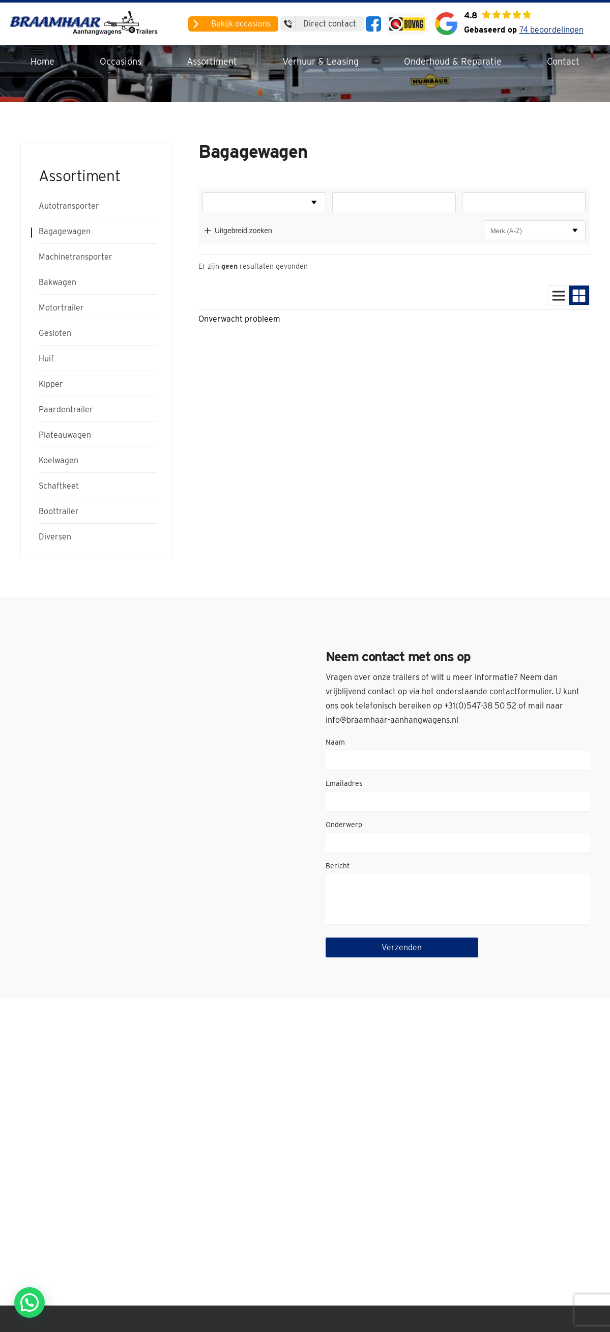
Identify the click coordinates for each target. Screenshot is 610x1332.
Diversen (55, 537)
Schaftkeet (59, 486)
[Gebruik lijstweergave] (558, 295)
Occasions (120, 61)
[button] (29, 1302)
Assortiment (212, 61)
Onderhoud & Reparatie (453, 61)
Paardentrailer (66, 410)
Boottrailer (59, 511)
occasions (229, 24)
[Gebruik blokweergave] (579, 295)
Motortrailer (61, 308)
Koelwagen (58, 461)
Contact (563, 61)
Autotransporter (69, 206)
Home (42, 61)
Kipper (51, 384)
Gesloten (55, 333)
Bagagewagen (65, 232)
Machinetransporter (75, 257)
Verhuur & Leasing (320, 61)
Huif (46, 359)
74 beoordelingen (551, 30)
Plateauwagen (65, 435)
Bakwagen (57, 282)
